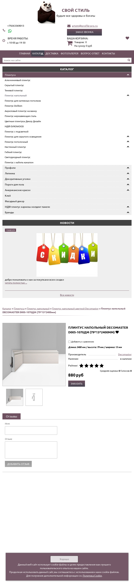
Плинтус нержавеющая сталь (20, 115)
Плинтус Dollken (13, 105)
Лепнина (10, 173)
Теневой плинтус (14, 90)
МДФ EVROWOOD (14, 126)
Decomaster (125, 354)
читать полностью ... (16, 282)
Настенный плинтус (15, 146)
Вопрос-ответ (90, 53)
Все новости (67, 294)
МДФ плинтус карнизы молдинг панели (27, 206)
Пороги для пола (14, 184)
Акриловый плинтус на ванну (21, 110)
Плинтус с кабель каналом (19, 162)
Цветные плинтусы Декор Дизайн (23, 121)
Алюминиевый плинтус (17, 80)
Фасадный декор (14, 201)
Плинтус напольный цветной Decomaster (75, 308)
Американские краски (17, 190)
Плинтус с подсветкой (16, 131)
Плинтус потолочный (16, 141)
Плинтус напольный (16, 95)
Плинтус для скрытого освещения (23, 136)
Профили (10, 167)
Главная (24, 53)
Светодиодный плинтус (17, 157)
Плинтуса (10, 74)
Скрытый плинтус (14, 85)
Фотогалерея (69, 53)
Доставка (52, 53)
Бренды (9, 212)
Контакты (108, 53)
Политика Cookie (92, 575)
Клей (8, 195)
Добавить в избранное (117, 332)
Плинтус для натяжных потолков (23, 100)
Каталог (37, 53)
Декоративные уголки (17, 178)
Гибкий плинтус (13, 152)
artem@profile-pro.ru (85, 25)
